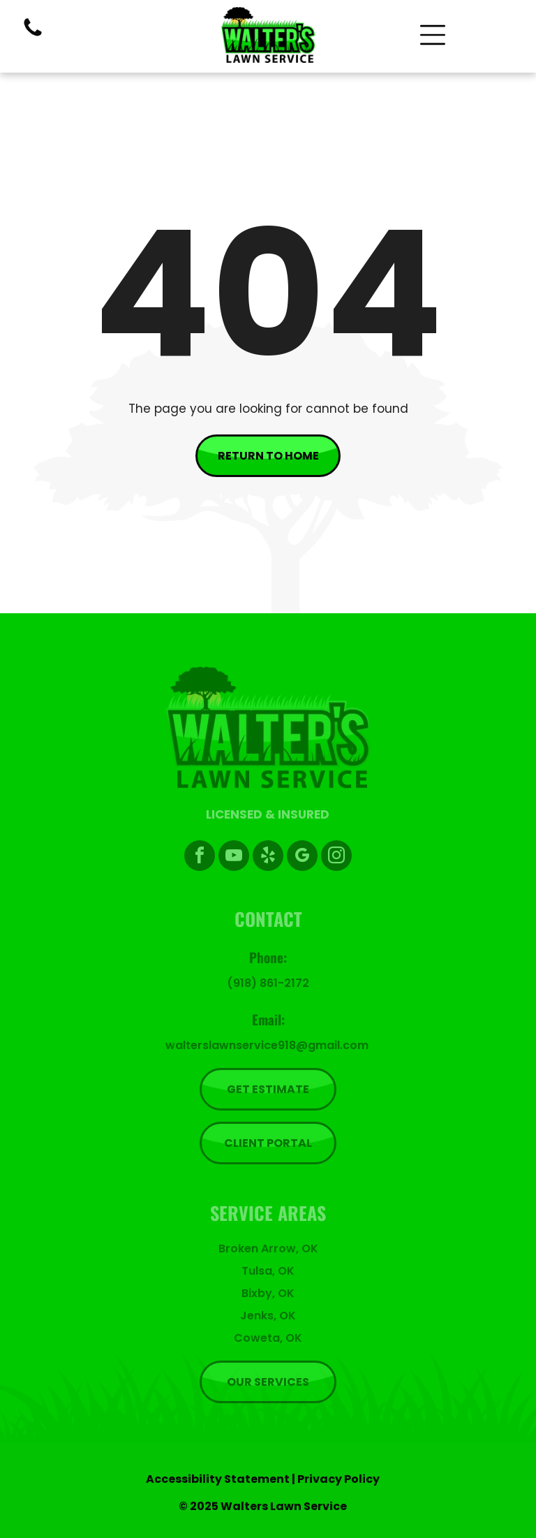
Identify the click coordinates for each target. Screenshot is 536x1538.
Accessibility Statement (218, 1479)
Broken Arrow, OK (268, 1248)
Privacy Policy (338, 1479)
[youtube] (233, 857)
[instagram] (336, 857)
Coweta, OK (268, 1338)
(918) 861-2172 (268, 983)
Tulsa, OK (268, 1271)
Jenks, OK (268, 1316)
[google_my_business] (302, 857)
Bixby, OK (268, 1293)
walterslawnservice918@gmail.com (266, 1045)
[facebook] (199, 857)
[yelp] (268, 857)
